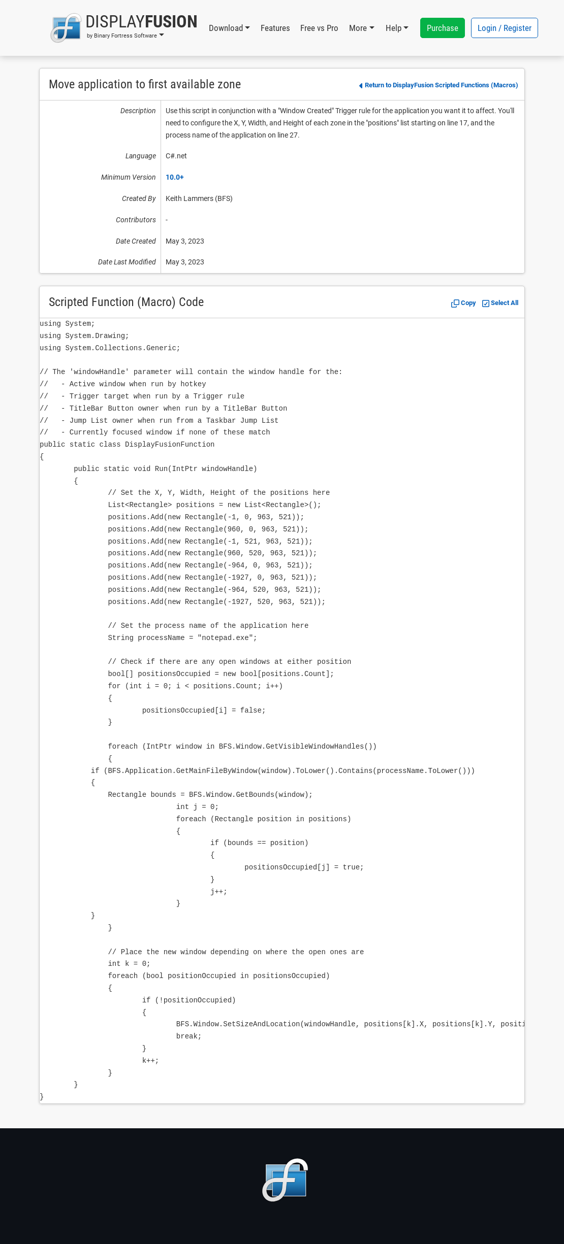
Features (275, 28)
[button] (123, 28)
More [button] (358, 28)
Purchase (442, 28)
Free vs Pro (319, 28)
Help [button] (393, 28)
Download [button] (226, 28)
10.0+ (175, 177)
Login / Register (504, 28)
